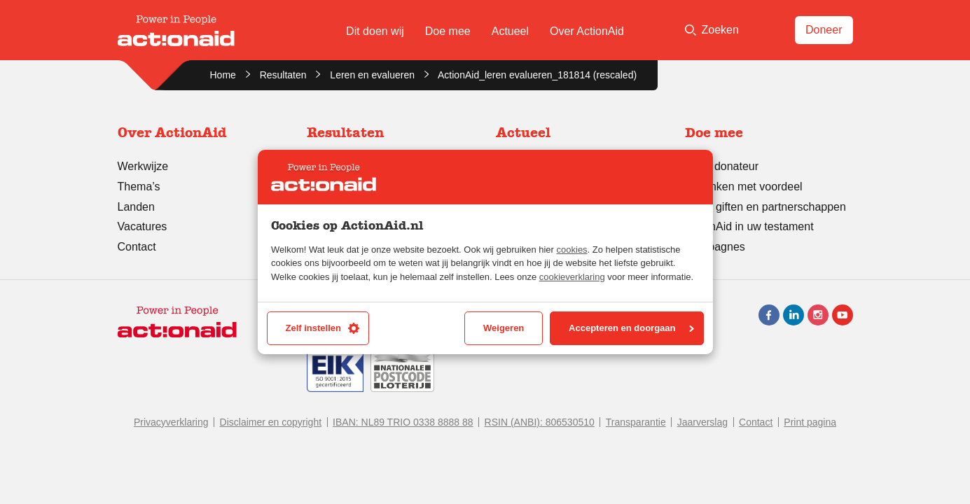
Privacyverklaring (171, 422)
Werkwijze (143, 166)
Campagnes (715, 247)
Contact (137, 247)
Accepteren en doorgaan (631, 328)
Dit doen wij (375, 31)
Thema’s (139, 186)
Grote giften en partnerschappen (765, 207)
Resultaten (283, 74)
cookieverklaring (572, 277)
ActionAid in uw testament (749, 226)
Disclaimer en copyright (271, 422)
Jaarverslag (702, 422)
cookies (572, 249)
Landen (136, 207)
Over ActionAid (587, 31)
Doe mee (448, 31)
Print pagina (810, 422)
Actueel (510, 31)
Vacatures (142, 226)
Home (223, 74)
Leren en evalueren (372, 74)
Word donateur (722, 166)
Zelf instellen (322, 328)
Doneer (823, 30)
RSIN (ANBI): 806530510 (540, 422)
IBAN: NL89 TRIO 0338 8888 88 (403, 422)
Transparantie (636, 422)
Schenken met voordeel (744, 186)
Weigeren (503, 328)
